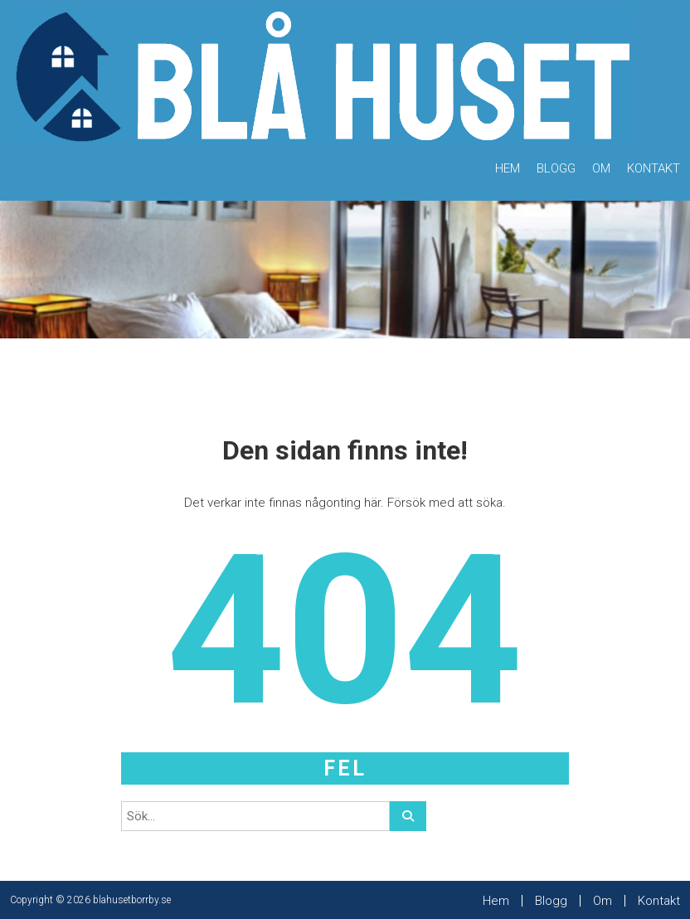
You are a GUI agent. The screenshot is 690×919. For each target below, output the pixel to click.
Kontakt (653, 168)
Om (601, 168)
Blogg (556, 168)
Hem (507, 168)
